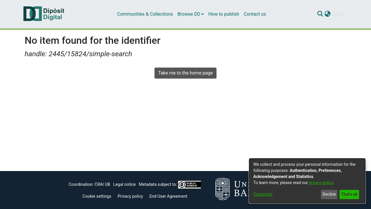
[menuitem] (191, 14)
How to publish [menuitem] (223, 14)
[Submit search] (320, 14)
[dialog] (307, 181)
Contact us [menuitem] (255, 14)
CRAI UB (102, 184)
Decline (329, 194)
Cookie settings (97, 196)
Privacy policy (130, 196)
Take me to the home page (185, 73)
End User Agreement (168, 196)
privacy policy (321, 182)
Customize (262, 194)
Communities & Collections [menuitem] (145, 14)
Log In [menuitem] (338, 14)
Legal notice (124, 184)
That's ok (349, 194)
